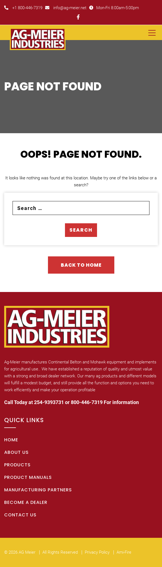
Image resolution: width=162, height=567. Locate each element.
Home (11, 440)
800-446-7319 (87, 402)
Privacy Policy (97, 552)
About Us (16, 452)
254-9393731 (49, 402)
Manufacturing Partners (38, 490)
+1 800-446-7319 (23, 7)
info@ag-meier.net (65, 7)
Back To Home (81, 265)
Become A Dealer (25, 502)
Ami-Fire (124, 552)
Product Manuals (28, 477)
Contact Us (20, 515)
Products (17, 465)
